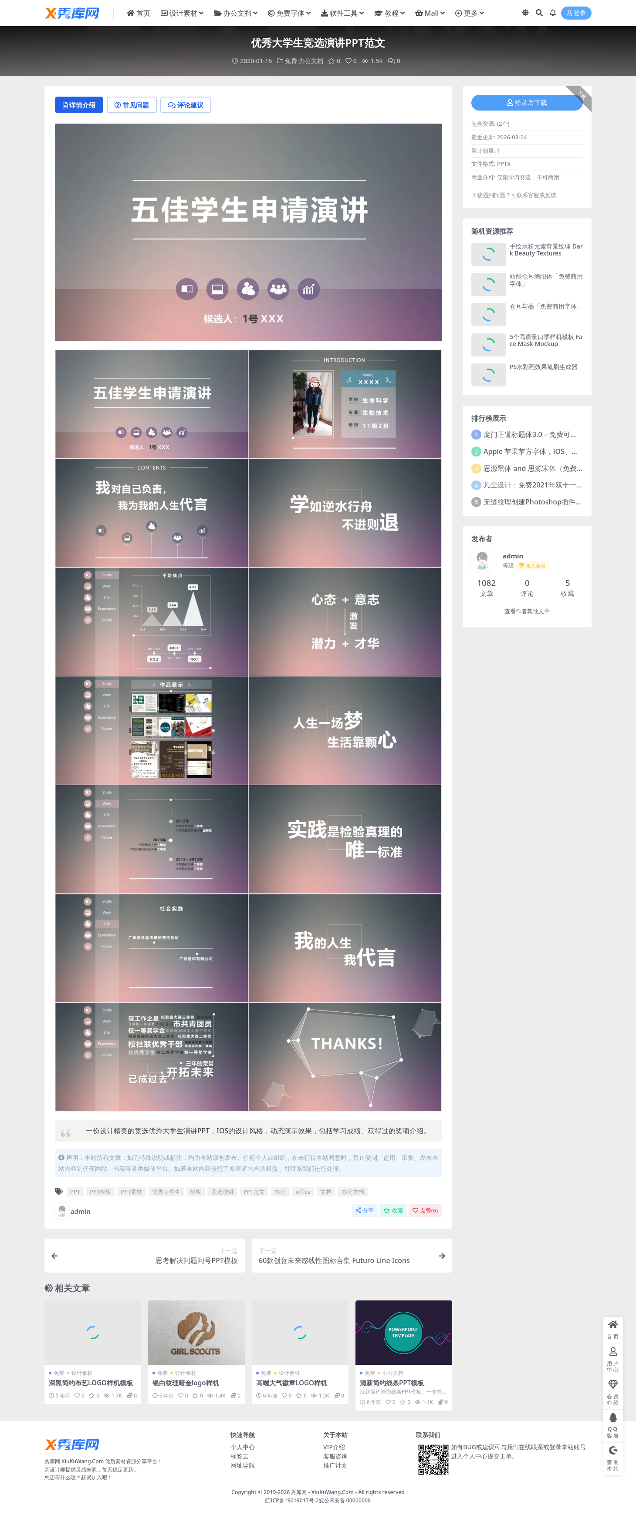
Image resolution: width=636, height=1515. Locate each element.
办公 (280, 1192)
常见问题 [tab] (132, 105)
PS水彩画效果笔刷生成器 (544, 367)
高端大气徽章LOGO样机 (291, 1382)
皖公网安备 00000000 (345, 1500)
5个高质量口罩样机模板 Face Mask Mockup (546, 340)
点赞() (425, 1210)
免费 (291, 61)
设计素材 (81, 1373)
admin (73, 1211)
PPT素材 (131, 1192)
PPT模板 (100, 1192)
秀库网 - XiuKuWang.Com (323, 1492)
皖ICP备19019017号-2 (292, 1500)
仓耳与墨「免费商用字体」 (546, 306)
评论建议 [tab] (185, 105)
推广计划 (335, 1465)
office (303, 1192)
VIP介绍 (334, 1447)
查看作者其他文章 (527, 611)
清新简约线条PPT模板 (392, 1382)
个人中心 (242, 1447)
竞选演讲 (222, 1192)
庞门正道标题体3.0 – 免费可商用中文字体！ (551, 434)
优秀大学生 (166, 1192)
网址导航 (242, 1465)
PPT (75, 1192)
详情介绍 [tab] (79, 105)
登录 (576, 13)
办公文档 (311, 61)
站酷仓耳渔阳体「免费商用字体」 (546, 280)
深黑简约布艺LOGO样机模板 (91, 1382)
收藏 (393, 1210)
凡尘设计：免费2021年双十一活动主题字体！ (554, 485)
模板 (195, 1192)
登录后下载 (527, 102)
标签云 (239, 1456)
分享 (365, 1210)
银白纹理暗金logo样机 (185, 1382)
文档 (326, 1192)
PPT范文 (254, 1192)
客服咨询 (335, 1456)
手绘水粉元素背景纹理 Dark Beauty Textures (546, 250)
